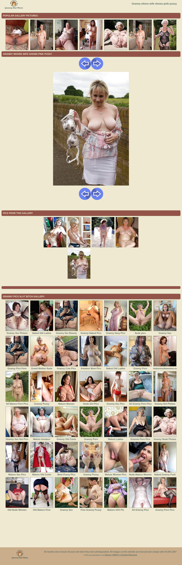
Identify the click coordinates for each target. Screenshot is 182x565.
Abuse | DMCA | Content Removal (121, 555)
